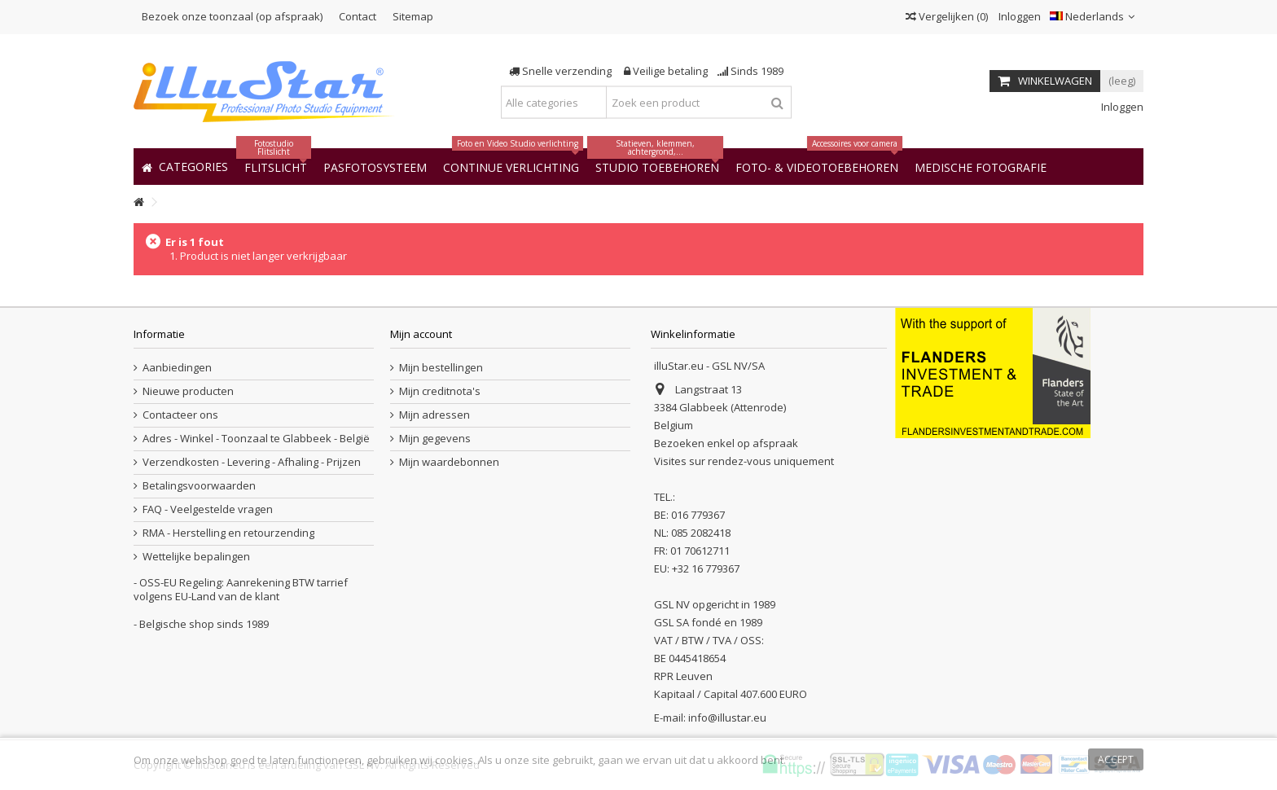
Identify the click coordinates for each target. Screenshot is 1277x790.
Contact (357, 16)
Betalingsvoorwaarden (199, 486)
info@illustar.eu (727, 717)
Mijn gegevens (435, 438)
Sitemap (413, 16)
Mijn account (421, 334)
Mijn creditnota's (440, 391)
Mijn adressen (434, 415)
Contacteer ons (180, 415)
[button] (980, 166)
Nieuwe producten (188, 391)
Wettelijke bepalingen (196, 557)
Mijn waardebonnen (449, 462)
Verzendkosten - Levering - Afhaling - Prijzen (252, 462)
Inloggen (1018, 16)
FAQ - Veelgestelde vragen (208, 509)
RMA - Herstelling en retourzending (228, 533)
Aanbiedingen (177, 368)
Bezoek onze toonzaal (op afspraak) (232, 16)
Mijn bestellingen (441, 368)
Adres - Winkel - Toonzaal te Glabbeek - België (256, 438)
